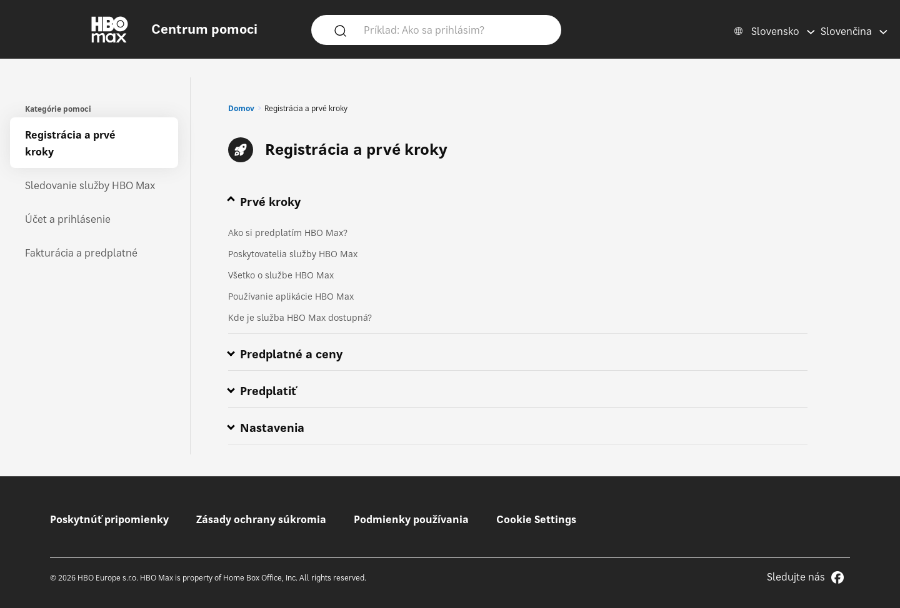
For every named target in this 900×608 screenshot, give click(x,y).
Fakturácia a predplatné (81, 253)
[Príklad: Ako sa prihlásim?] (454, 29)
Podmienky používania (411, 519)
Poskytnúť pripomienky (109, 519)
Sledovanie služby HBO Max (90, 185)
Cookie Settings (536, 519)
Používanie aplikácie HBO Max (291, 296)
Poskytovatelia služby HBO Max (293, 254)
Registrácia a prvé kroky (70, 143)
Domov (241, 108)
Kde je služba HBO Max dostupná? (300, 317)
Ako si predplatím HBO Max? (288, 232)
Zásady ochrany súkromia (261, 519)
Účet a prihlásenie (68, 219)
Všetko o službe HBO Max (281, 275)
